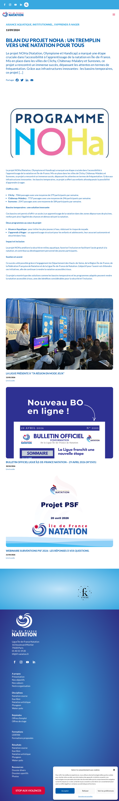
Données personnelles (85, 796)
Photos (15, 776)
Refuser (85, 791)
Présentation (18, 676)
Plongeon (16, 705)
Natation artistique (21, 702)
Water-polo (17, 708)
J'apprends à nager (66, 24)
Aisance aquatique (19, 24)
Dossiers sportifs (20, 773)
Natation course (19, 696)
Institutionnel (43, 24)
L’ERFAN (16, 734)
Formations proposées (22, 738)
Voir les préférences (106, 791)
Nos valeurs (17, 683)
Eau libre (16, 699)
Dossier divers (19, 770)
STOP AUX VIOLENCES (28, 790)
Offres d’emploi (19, 718)
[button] (114, 770)
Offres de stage (19, 721)
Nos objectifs (18, 679)
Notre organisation (21, 686)
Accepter (65, 791)
